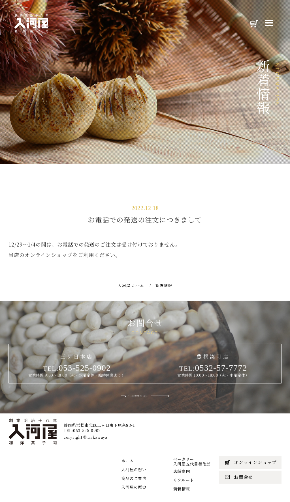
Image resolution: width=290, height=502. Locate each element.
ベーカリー (192, 461)
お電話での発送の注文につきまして (145, 238)
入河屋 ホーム (131, 308)
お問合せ (239, 477)
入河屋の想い (133, 469)
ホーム (127, 461)
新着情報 (181, 489)
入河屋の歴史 (133, 487)
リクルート (183, 480)
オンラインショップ (251, 462)
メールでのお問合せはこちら (137, 413)
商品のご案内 (133, 478)
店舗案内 (181, 471)
